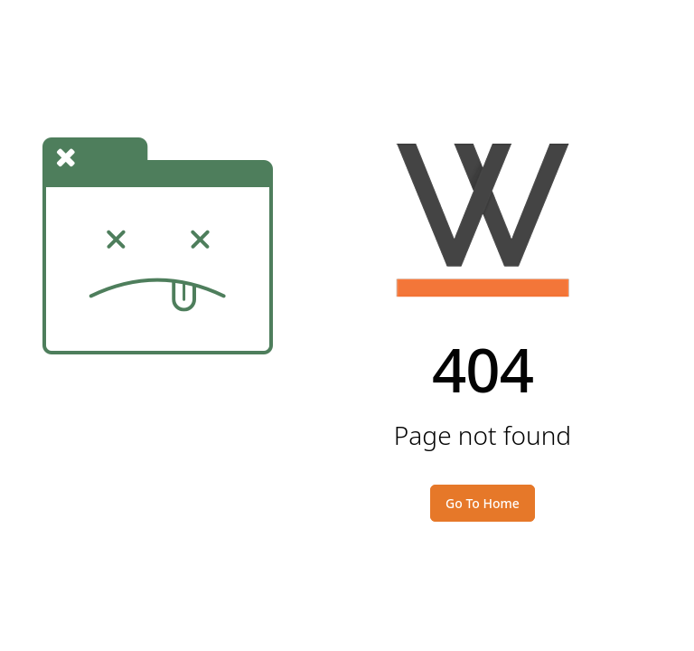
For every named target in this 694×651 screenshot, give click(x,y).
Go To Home (482, 503)
